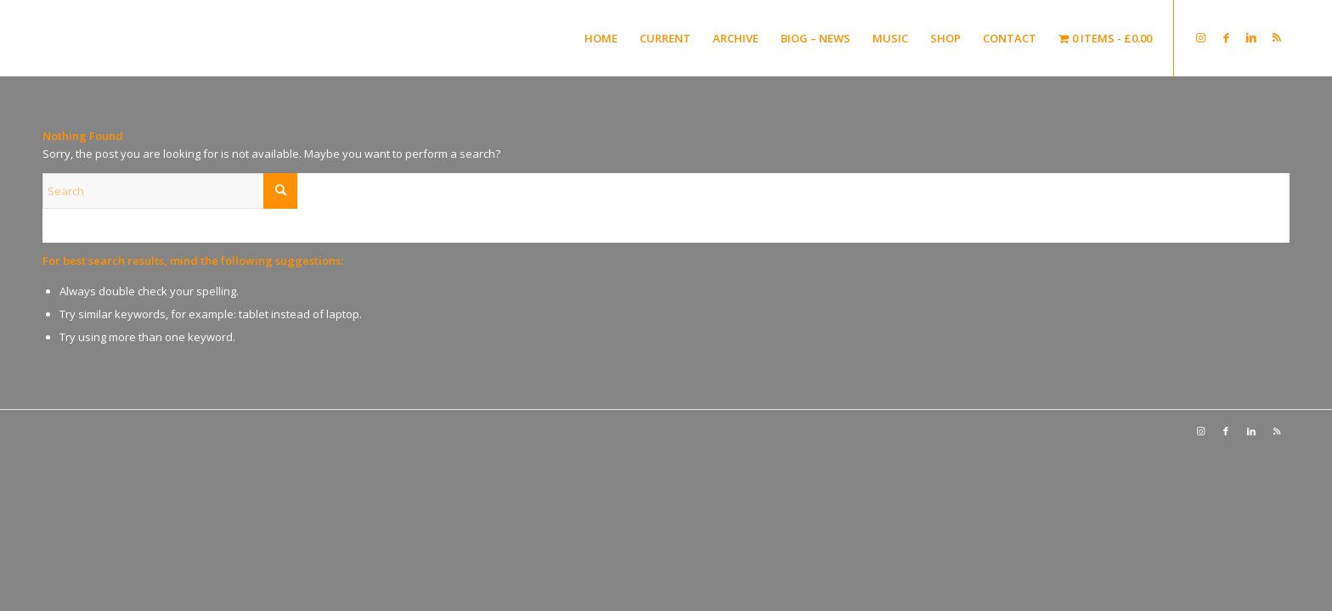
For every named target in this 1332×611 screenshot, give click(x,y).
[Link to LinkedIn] (1251, 37)
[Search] (169, 191)
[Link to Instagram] (1200, 37)
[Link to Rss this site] (1277, 37)
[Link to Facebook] (1226, 37)
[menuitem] (601, 38)
